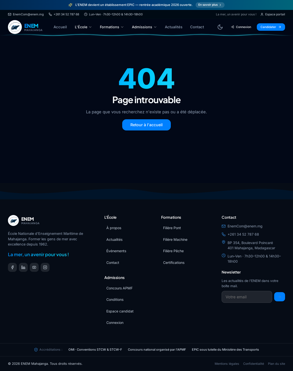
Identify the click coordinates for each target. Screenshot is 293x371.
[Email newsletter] (247, 297)
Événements (116, 251)
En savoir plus (210, 4)
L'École (83, 27)
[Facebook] (12, 267)
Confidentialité (253, 364)
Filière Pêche (173, 251)
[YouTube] (34, 267)
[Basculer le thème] (220, 27)
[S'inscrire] (279, 296)
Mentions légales (227, 364)
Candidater (271, 27)
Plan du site (276, 364)
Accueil (60, 27)
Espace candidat (120, 311)
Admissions (144, 27)
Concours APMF (119, 288)
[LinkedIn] (23, 267)
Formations (112, 27)
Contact (197, 27)
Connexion (241, 27)
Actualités (173, 27)
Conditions (114, 299)
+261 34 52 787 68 (64, 14)
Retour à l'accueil (146, 124)
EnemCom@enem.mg (26, 14)
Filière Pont (172, 228)
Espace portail (272, 14)
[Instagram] (45, 267)
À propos (113, 228)
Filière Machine (175, 239)
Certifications (173, 262)
